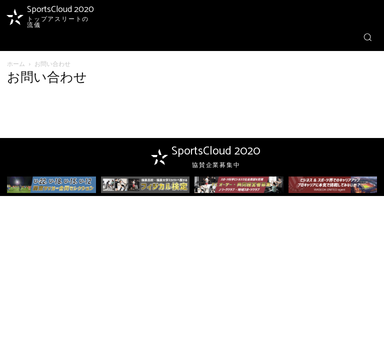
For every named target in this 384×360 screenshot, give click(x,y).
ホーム (16, 64)
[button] (367, 37)
